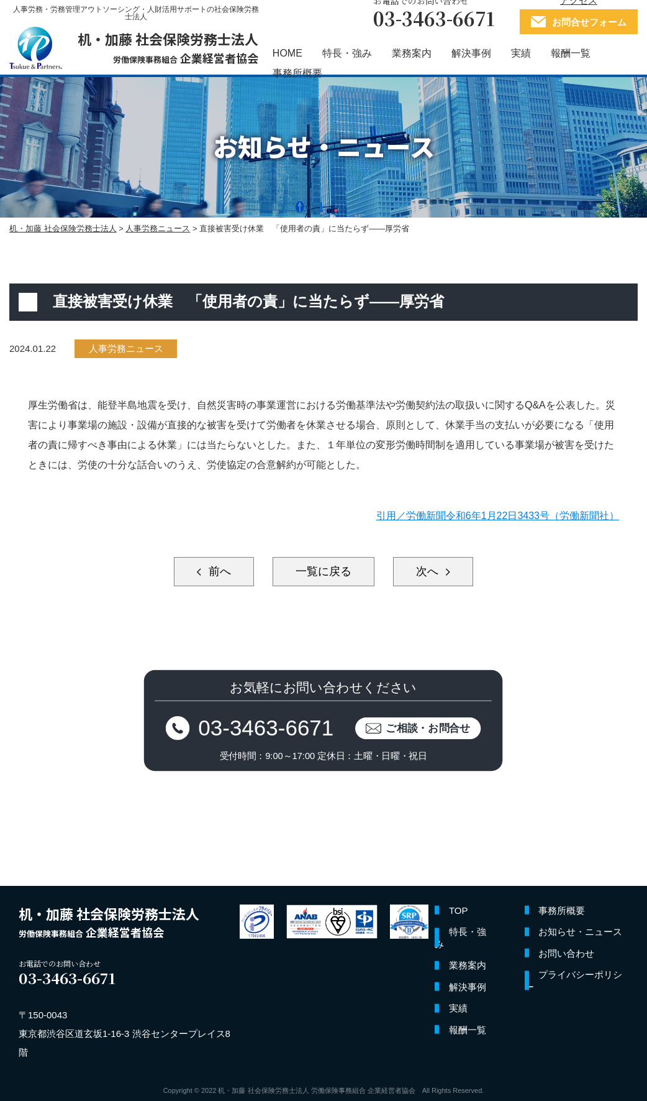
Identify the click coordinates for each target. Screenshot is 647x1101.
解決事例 (471, 53)
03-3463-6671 (266, 728)
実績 (521, 53)
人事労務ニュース (126, 348)
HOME (287, 53)
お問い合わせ (566, 953)
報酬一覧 (570, 53)
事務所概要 (297, 73)
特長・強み (347, 53)
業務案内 (412, 53)
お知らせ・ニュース (580, 931)
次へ (428, 571)
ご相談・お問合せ (428, 728)
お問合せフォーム (589, 22)
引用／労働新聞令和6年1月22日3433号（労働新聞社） (497, 515)
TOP (458, 910)
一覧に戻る (323, 571)
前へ (218, 571)
